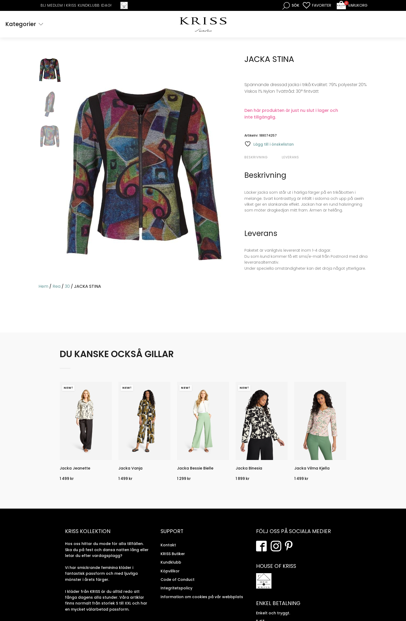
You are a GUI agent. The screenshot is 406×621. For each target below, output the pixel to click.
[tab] (262, 157)
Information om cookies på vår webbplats (202, 596)
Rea (57, 286)
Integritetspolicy (176, 588)
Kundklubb (171, 562)
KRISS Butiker (173, 553)
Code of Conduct (178, 579)
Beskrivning (256, 157)
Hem (43, 286)
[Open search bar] (290, 5)
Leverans (290, 157)
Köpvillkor (170, 571)
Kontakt (168, 545)
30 (67, 286)
